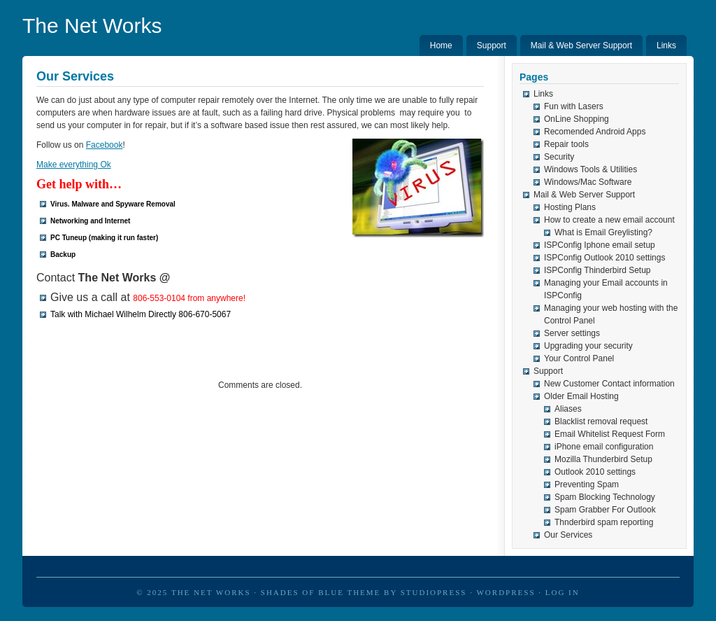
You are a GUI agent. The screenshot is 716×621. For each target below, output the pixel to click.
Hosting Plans (570, 207)
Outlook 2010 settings (595, 472)
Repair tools (566, 144)
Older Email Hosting (581, 396)
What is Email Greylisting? (603, 232)
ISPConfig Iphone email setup (599, 245)
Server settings (572, 333)
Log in (562, 592)
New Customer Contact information (609, 384)
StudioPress (434, 592)
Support (491, 45)
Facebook (104, 145)
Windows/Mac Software (587, 182)
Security (559, 157)
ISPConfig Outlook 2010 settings (604, 258)
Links (666, 45)
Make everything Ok (73, 164)
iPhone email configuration (603, 447)
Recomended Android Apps (594, 132)
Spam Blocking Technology (604, 497)
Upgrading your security (588, 346)
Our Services (568, 535)
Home (441, 45)
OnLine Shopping (576, 119)
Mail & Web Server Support (581, 45)
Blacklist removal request (600, 421)
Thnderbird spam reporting (603, 522)
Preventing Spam (586, 484)
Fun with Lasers (573, 106)
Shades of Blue (302, 592)
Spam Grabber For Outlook (605, 510)
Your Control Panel (579, 358)
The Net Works (92, 25)
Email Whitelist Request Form (609, 434)
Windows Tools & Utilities (590, 169)
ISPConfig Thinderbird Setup (597, 270)
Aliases (568, 409)
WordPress (505, 592)
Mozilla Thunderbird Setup (603, 459)
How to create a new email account (609, 220)
